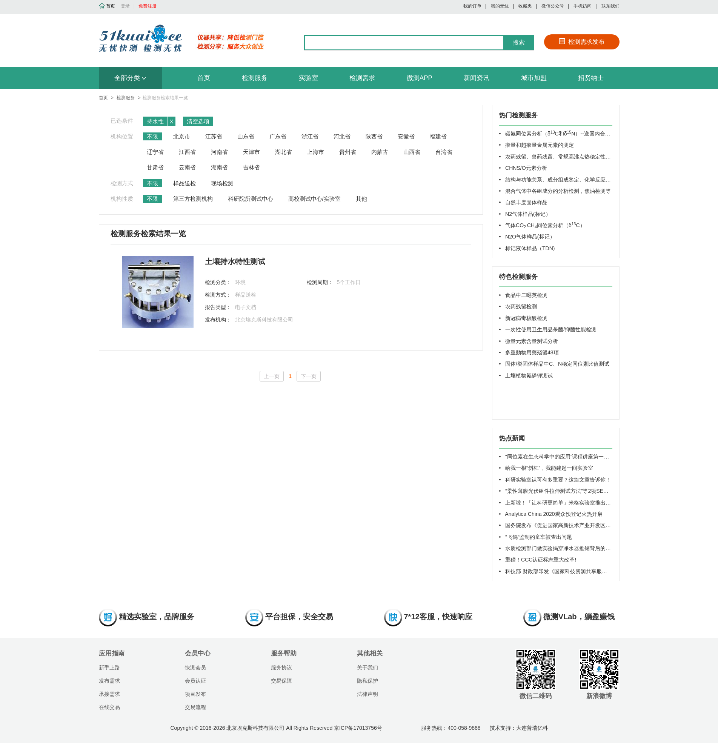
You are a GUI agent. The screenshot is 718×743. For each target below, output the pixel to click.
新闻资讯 (476, 78)
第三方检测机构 (193, 198)
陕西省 (374, 136)
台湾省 (443, 152)
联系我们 (610, 6)
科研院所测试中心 (250, 198)
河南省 (219, 152)
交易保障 (281, 681)
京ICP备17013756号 (358, 728)
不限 (152, 136)
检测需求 (362, 78)
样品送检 (184, 183)
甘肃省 (155, 167)
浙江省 (309, 136)
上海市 (315, 152)
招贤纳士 (591, 78)
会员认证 (195, 681)
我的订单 (472, 6)
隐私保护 (367, 681)
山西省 (411, 152)
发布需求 (109, 681)
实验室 (308, 78)
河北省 (342, 136)
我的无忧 (500, 6)
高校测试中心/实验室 (314, 198)
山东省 (245, 136)
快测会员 (195, 668)
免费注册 (147, 6)
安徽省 (406, 136)
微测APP (419, 78)
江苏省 (213, 136)
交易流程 (195, 707)
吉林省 (251, 167)
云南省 (187, 167)
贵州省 (347, 152)
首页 (203, 78)
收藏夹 (525, 6)
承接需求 (109, 694)
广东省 (277, 136)
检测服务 (255, 78)
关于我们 (367, 668)
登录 (125, 6)
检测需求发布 (581, 41)
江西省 (187, 152)
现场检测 (222, 183)
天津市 (251, 152)
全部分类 (130, 78)
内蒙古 (379, 152)
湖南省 (219, 167)
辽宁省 (155, 152)
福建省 (438, 136)
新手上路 (109, 668)
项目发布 (195, 694)
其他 (361, 198)
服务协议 (281, 668)
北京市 (181, 136)
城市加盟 (534, 78)
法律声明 (367, 694)
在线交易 (109, 707)
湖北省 (283, 152)
